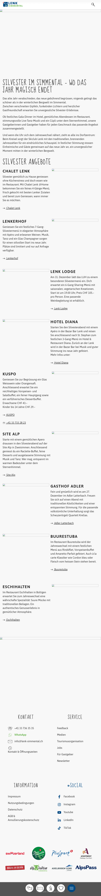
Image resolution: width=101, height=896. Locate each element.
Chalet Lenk (11, 208)
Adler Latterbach (62, 523)
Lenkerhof (10, 258)
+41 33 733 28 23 (14, 422)
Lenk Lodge (58, 308)
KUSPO (9, 414)
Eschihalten (11, 619)
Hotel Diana (59, 362)
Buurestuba (58, 569)
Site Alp (9, 474)
